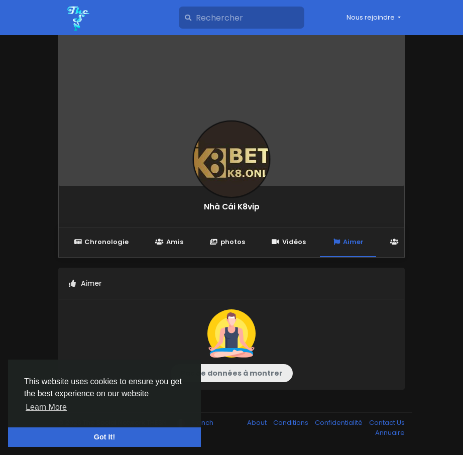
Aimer (348, 242)
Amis (169, 242)
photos (227, 242)
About (257, 422)
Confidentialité (339, 422)
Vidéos (289, 242)
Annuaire (390, 432)
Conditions (291, 422)
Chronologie (101, 242)
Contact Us (387, 422)
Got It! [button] (104, 437)
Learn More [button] (46, 407)
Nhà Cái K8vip (232, 206)
